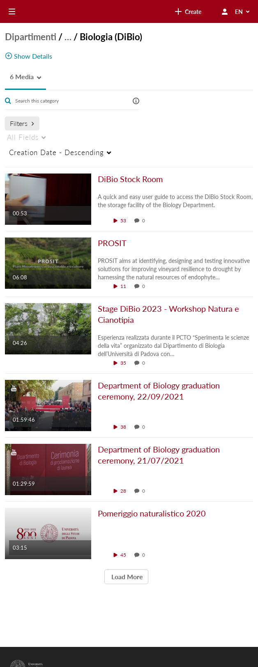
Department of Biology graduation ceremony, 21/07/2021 (159, 454)
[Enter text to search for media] (68, 101)
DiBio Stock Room (130, 179)
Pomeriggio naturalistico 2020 (152, 513)
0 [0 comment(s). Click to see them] (144, 220)
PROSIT (112, 243)
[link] (114, 11)
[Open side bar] (12, 11)
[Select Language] (243, 11)
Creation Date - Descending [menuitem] (56, 152)
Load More (126, 576)
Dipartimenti (30, 36)
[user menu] (224, 11)
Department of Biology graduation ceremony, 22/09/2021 (159, 390)
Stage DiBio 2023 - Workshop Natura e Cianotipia (168, 314)
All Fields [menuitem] (23, 137)
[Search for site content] (181, 11)
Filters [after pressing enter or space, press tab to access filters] (22, 123)
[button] (19, 77)
